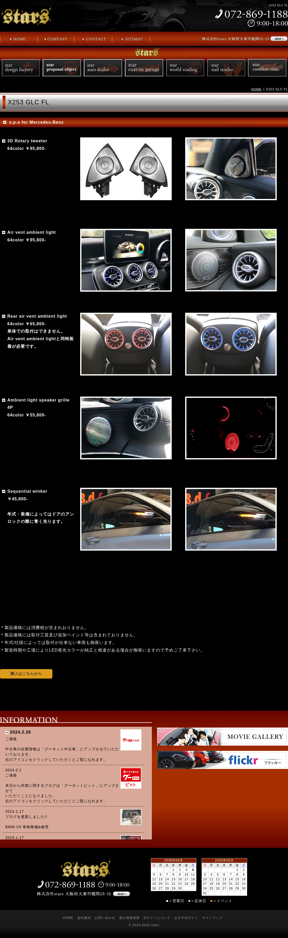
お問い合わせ (105, 918)
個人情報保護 (129, 918)
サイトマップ (212, 918)
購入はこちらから (26, 673)
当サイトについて (156, 918)
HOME (256, 89)
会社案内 (84, 918)
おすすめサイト (186, 918)
